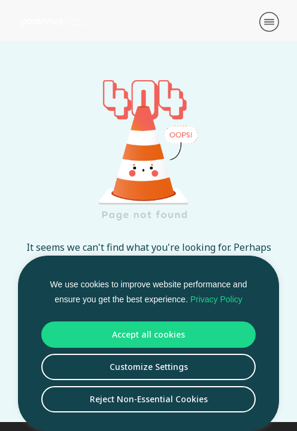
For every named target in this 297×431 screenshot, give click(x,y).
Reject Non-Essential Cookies (149, 399)
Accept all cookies (148, 334)
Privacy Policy (216, 299)
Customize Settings (149, 366)
